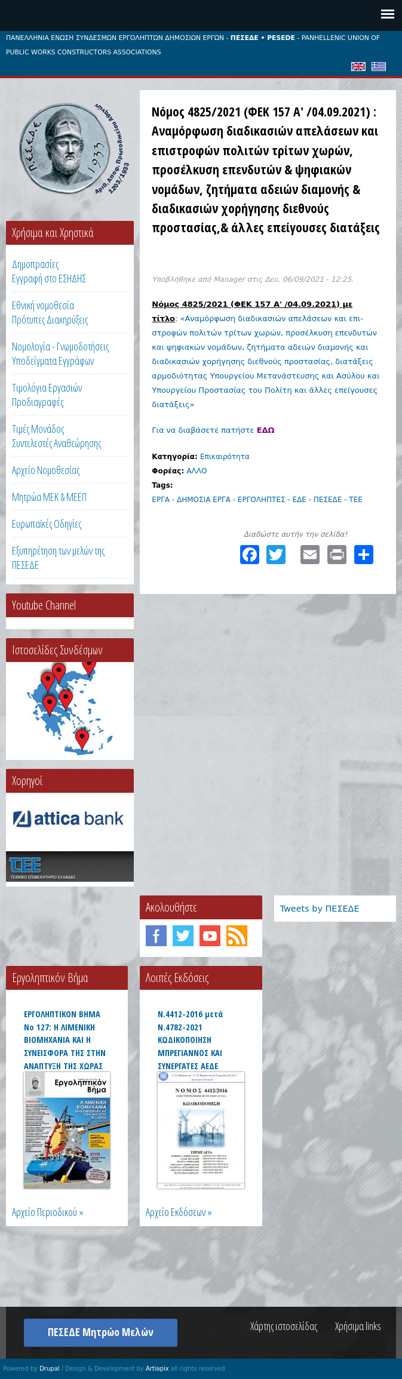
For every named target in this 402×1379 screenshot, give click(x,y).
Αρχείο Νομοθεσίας (45, 470)
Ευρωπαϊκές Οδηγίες (46, 523)
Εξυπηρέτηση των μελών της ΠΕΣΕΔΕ (58, 557)
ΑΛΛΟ (196, 471)
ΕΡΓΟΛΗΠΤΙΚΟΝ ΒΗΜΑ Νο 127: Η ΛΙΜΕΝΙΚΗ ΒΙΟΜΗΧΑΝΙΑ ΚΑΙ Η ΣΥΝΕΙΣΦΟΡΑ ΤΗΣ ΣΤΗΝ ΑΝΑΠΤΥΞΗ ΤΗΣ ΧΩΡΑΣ (65, 1039)
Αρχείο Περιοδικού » (48, 1212)
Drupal (49, 1368)
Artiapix (157, 1368)
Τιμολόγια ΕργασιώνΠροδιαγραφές (47, 394)
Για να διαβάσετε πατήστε (213, 430)
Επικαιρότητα (225, 457)
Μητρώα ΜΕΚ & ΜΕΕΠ (49, 497)
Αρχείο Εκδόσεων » (179, 1212)
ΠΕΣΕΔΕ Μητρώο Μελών (101, 1332)
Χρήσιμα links (358, 1326)
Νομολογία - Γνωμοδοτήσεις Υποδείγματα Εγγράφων (60, 353)
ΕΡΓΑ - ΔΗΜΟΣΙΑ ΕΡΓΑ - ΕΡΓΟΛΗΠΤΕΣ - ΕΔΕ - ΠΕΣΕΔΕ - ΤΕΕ (257, 499)
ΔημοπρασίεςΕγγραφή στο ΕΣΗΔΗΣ (49, 271)
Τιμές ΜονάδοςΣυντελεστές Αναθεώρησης (56, 435)
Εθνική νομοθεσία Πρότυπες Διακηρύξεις (50, 312)
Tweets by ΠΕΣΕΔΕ (320, 908)
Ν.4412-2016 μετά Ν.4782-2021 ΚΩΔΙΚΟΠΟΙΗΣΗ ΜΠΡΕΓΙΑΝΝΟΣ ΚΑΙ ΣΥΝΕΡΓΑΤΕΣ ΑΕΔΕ (190, 1039)
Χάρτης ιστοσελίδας (283, 1326)
